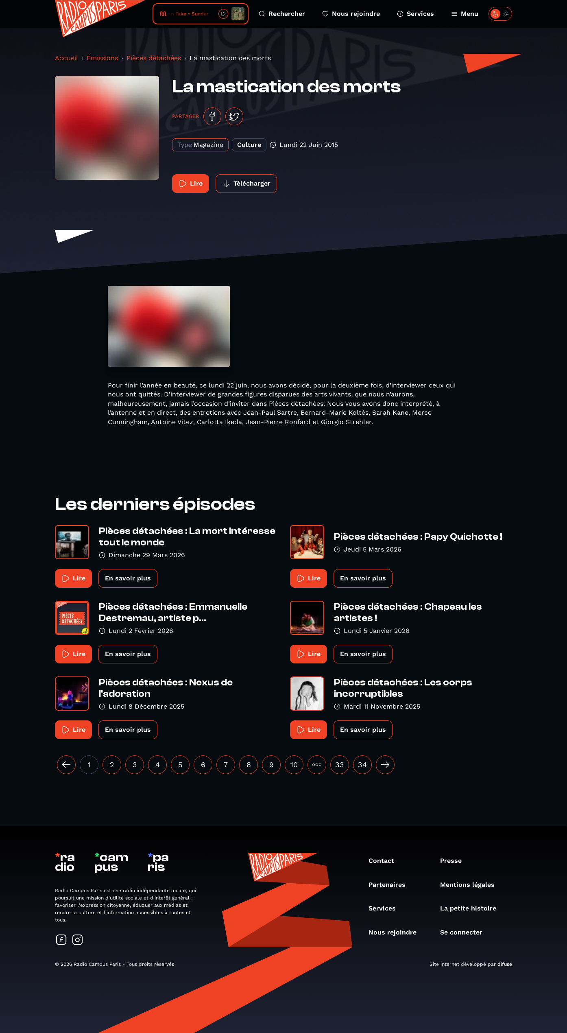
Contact (385, 860)
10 (294, 764)
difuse (504, 964)
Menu (464, 14)
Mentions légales (471, 885)
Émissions (102, 58)
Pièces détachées (153, 58)
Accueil (66, 58)
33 (339, 764)
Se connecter (465, 932)
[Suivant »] (385, 765)
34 (362, 764)
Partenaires (391, 885)
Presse (455, 860)
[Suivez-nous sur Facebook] (61, 940)
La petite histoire (472, 908)
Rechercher (282, 14)
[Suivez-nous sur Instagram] (77, 940)
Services (415, 14)
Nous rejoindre (351, 14)
